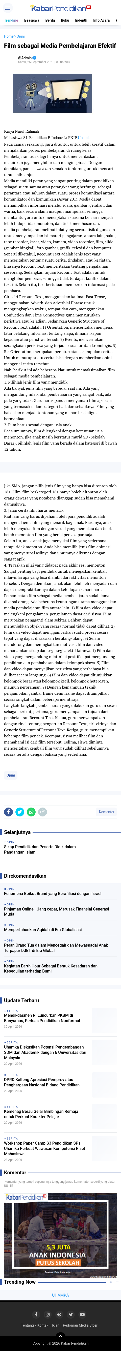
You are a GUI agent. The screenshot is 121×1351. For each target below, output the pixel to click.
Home (9, 36)
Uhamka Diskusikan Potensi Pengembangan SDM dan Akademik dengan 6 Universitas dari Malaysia (45, 1052)
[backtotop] (61, 1337)
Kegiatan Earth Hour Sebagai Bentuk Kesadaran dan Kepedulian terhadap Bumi (51, 969)
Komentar (106, 812)
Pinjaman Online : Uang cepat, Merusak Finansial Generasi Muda (56, 912)
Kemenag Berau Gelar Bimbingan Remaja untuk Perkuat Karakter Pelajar (41, 1114)
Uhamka (84, 137)
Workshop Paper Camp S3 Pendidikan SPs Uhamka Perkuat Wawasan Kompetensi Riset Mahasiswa (44, 1148)
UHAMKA (60, 1295)
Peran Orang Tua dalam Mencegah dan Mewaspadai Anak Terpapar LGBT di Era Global (56, 948)
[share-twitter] (19, 812)
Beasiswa (31, 20)
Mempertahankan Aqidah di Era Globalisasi (43, 929)
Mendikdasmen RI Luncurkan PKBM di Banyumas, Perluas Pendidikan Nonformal (42, 1018)
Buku (65, 20)
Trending (11, 20)
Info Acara (101, 20)
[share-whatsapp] (31, 812)
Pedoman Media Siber (80, 1325)
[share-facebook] (8, 812)
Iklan (55, 1325)
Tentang (27, 1325)
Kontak (43, 1325)
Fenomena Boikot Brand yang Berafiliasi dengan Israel (52, 893)
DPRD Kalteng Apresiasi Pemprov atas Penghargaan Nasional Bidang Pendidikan (42, 1082)
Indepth (81, 20)
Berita (50, 20)
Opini (11, 775)
